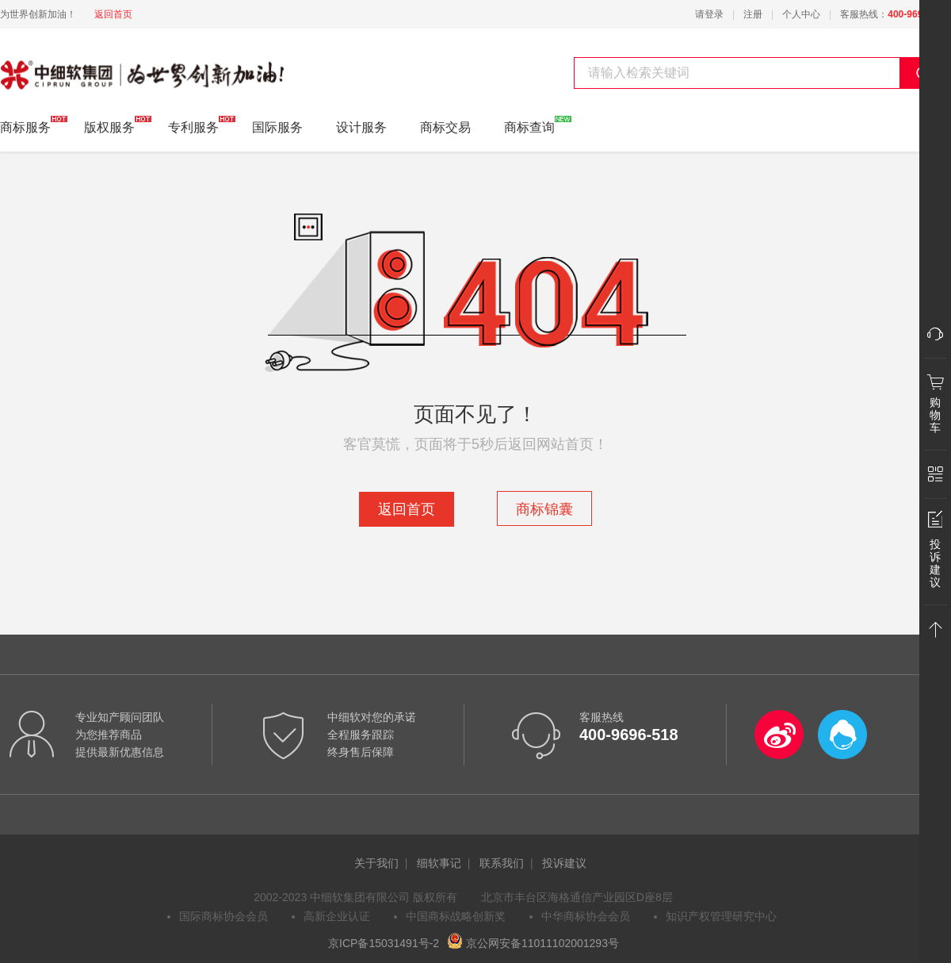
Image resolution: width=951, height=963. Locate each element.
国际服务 (277, 127)
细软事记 (439, 863)
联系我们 (501, 863)
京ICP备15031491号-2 (383, 943)
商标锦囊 (544, 509)
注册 (752, 14)
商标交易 (445, 127)
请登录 (709, 14)
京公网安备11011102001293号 (533, 943)
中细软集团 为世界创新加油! (79, 65)
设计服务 (361, 127)
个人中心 (801, 14)
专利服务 (193, 125)
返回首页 (113, 14)
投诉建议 (564, 863)
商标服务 (25, 125)
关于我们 (376, 863)
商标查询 (529, 125)
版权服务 (109, 125)
